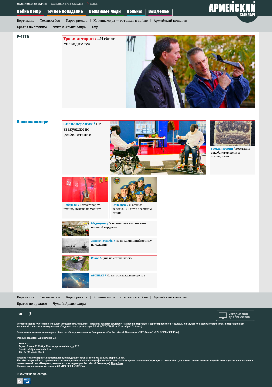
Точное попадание (65, 11)
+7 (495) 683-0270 (34, 352)
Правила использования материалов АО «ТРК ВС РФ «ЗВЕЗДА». (51, 366)
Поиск (93, 4)
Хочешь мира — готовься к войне (121, 20)
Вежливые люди (105, 11)
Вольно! (134, 11)
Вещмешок (159, 11)
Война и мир (29, 11)
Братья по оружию (32, 27)
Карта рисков (76, 20)
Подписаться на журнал (32, 4)
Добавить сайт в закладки (67, 4)
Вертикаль (25, 20)
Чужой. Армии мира (69, 27)
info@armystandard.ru (39, 349)
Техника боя (50, 20)
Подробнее (117, 363)
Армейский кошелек (170, 20)
